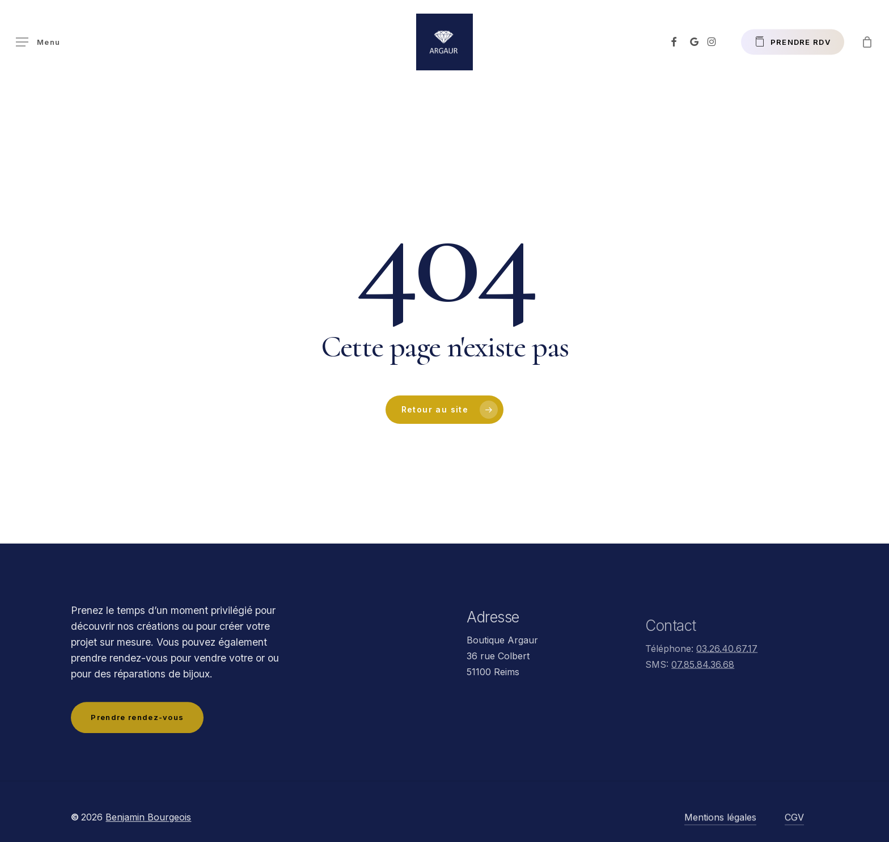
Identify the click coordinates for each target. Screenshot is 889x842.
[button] (38, 42)
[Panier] (867, 42)
